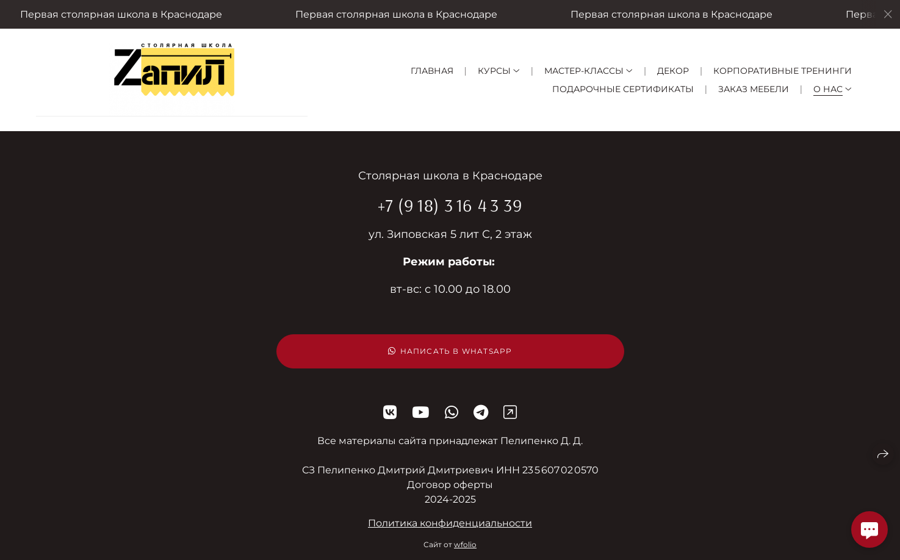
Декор (673, 70)
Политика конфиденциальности (450, 523)
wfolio (465, 544)
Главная (432, 70)
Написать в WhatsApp (450, 351)
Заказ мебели (753, 89)
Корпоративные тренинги (782, 70)
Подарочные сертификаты (623, 89)
